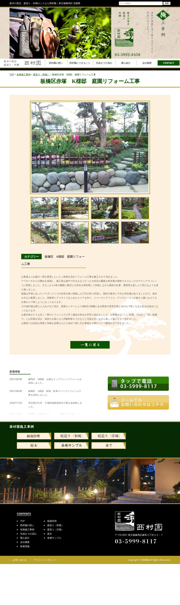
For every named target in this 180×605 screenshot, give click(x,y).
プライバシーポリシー (45, 560)
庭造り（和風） (55, 525)
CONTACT (168, 63)
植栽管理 (52, 521)
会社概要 (147, 63)
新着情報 (25, 546)
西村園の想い (56, 63)
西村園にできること (79, 63)
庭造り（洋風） (55, 529)
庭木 (49, 533)
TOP (22, 521)
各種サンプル (54, 537)
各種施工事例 (27, 529)
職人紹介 (126, 63)
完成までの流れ (104, 63)
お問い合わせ (20, 560)
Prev (34, 147)
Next (145, 147)
